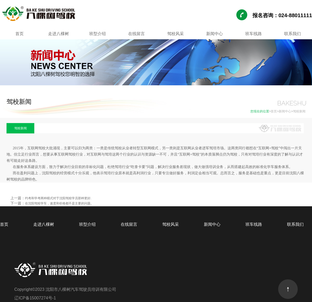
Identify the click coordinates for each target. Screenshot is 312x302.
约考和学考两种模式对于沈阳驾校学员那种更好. (58, 198)
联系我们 (292, 33)
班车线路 (253, 33)
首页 (19, 33)
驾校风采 (175, 33)
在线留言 (136, 33)
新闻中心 (214, 33)
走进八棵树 (58, 33)
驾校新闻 (299, 111)
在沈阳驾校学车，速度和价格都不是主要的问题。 (59, 203)
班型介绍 (97, 33)
